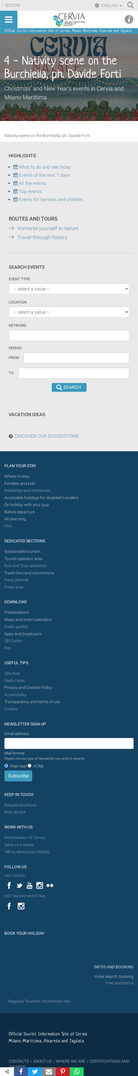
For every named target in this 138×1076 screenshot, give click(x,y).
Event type (19, 279)
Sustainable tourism (22, 551)
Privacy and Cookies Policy (28, 687)
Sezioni (12, 5)
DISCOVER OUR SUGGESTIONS (46, 436)
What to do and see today (42, 167)
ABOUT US (42, 1061)
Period (15, 348)
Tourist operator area (23, 558)
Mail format (44, 756)
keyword (17, 325)
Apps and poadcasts (23, 633)
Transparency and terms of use (32, 701)
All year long (15, 519)
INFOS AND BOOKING (113, 967)
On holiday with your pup (26, 504)
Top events (29, 191)
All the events (32, 183)
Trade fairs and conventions (29, 573)
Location (17, 302)
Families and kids (19, 483)
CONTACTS (19, 1061)
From (14, 357)
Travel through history (42, 237)
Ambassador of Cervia (24, 837)
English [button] (111, 5)
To (11, 373)
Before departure (19, 512)
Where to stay (16, 476)
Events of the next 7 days (44, 175)
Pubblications (16, 612)
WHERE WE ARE (70, 1061)
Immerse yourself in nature (47, 228)
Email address (16, 733)
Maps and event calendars (28, 619)
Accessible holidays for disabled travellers (41, 497)
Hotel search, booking (114, 976)
